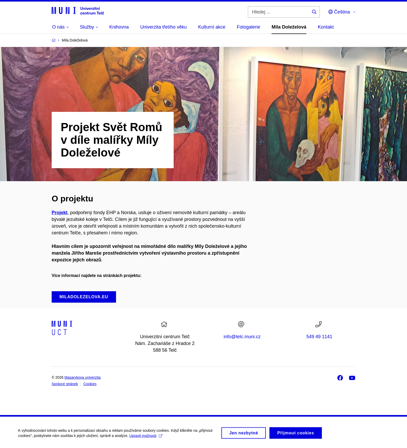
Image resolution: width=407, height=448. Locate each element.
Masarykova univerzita (82, 377)
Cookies (90, 384)
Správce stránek (65, 384)
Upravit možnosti (145, 437)
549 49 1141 (319, 336)
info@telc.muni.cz (242, 336)
